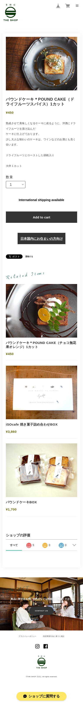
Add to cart (41, 217)
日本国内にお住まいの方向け (41, 238)
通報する (29, 257)
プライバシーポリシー (27, 636)
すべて (14, 545)
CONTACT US (41, 611)
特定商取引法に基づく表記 (54, 636)
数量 (9, 177)
